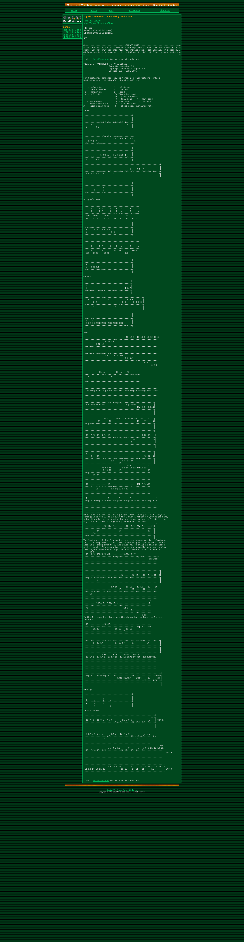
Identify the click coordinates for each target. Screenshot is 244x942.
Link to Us (165, 10)
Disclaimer (133, 938)
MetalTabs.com (101, 62)
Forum (94, 10)
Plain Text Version (92, 20)
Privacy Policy (122, 938)
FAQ (111, 10)
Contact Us (134, 10)
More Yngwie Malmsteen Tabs (98, 23)
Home (74, 10)
